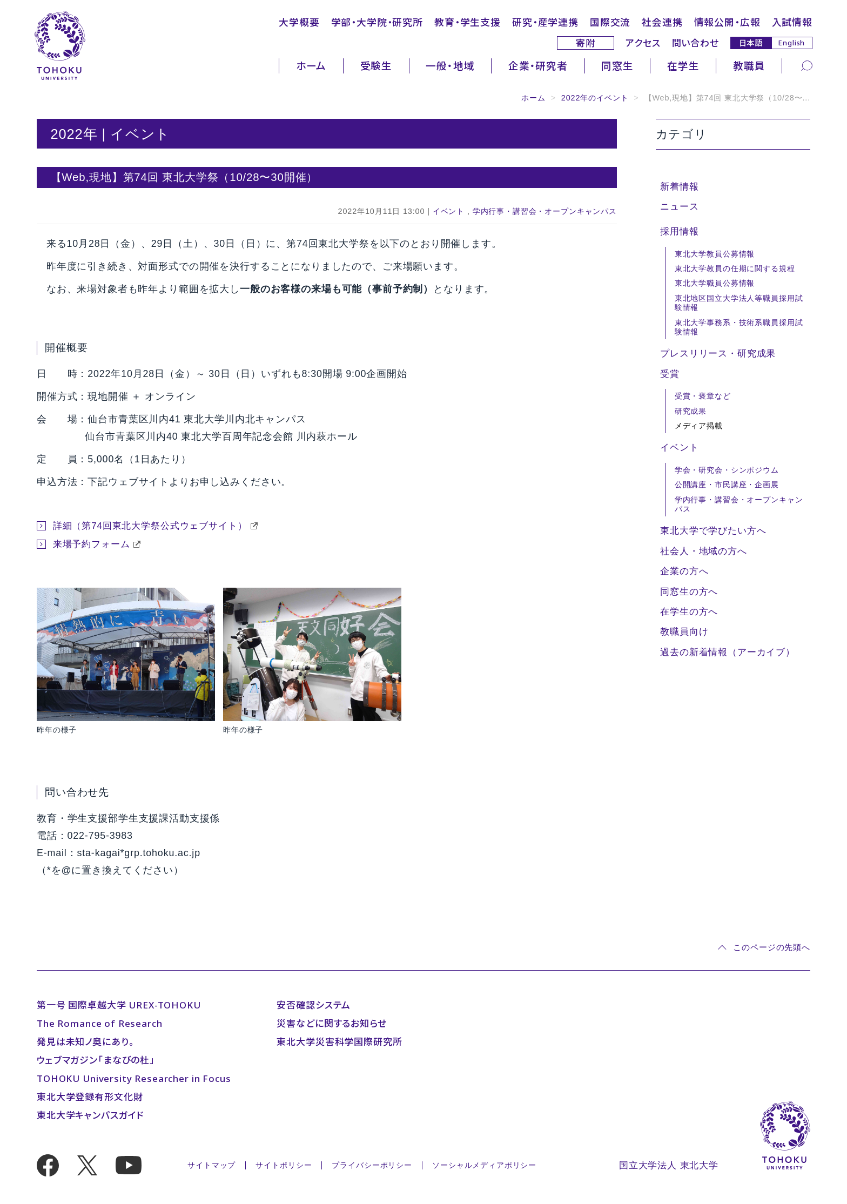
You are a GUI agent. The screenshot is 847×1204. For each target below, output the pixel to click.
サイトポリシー (284, 1165)
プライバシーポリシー (372, 1165)
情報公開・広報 (727, 22)
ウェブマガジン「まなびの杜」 (96, 1060)
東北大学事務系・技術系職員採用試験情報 (739, 327)
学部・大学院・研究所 (377, 22)
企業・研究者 (538, 65)
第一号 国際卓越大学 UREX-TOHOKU (119, 1005)
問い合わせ (695, 43)
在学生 (683, 65)
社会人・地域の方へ (703, 551)
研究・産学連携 (545, 22)
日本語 (751, 42)
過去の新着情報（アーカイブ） (727, 652)
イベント (449, 211)
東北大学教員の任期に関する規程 (735, 268)
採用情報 (679, 231)
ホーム (311, 65)
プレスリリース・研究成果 (718, 353)
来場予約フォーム (91, 544)
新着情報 (679, 186)
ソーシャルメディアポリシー (484, 1165)
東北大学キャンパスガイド (90, 1115)
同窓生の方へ (689, 592)
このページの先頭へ (771, 947)
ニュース (679, 206)
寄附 (585, 43)
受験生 (376, 65)
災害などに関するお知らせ (331, 1023)
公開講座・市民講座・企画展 (727, 484)
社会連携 (662, 22)
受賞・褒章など (703, 396)
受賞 (670, 374)
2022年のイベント (595, 97)
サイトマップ (211, 1165)
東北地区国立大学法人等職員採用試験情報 (739, 303)
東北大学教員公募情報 (715, 254)
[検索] (806, 65)
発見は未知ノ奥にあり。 (85, 1041)
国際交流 (610, 22)
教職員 (749, 65)
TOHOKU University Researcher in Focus (134, 1078)
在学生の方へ (689, 612)
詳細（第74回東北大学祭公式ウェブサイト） (150, 526)
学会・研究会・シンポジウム (727, 470)
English (791, 43)
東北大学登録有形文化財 (90, 1097)
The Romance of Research (100, 1023)
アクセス (643, 43)
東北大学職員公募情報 (715, 283)
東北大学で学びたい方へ (713, 531)
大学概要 (299, 22)
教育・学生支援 (467, 22)
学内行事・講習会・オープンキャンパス (545, 211)
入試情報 (792, 22)
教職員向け (684, 632)
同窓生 (617, 65)
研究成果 (691, 411)
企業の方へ (684, 571)
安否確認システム (314, 1005)
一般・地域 (450, 65)
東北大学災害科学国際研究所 (339, 1041)
